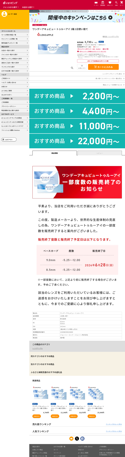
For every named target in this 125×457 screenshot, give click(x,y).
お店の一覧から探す (8, 50)
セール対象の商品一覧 (8, 35)
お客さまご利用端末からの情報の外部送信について (109, 454)
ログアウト (9, 140)
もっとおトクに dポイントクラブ (12, 126)
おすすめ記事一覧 (59, 447)
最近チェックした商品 (39, 453)
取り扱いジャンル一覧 (39, 456)
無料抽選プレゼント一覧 (9, 43)
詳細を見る (37, 416)
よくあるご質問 (6, 91)
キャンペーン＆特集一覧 (9, 39)
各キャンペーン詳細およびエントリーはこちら (93, 51)
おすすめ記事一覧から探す (10, 71)
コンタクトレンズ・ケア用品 (61, 11)
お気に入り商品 (37, 450)
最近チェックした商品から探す (11, 59)
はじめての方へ (6, 95)
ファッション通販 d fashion (10, 130)
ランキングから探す (8, 67)
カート (56, 450)
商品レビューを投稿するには (112, 84)
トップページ (34, 11)
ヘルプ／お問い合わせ (8, 82)
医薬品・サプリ (45, 11)
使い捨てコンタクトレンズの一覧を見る (109, 78)
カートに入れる (103, 67)
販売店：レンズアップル (111, 36)
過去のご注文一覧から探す (10, 63)
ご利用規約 (5, 102)
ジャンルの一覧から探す (9, 54)
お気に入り (82, 68)
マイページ (57, 453)
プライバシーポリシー (8, 106)
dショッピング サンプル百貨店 (11, 118)
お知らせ (4, 86)
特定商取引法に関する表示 (10, 110)
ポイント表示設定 (59, 456)
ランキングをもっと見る (114, 424)
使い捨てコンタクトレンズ (79, 11)
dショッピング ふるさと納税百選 (12, 122)
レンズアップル (37, 348)
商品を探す (36, 447)
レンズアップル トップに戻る (112, 73)
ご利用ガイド (5, 78)
